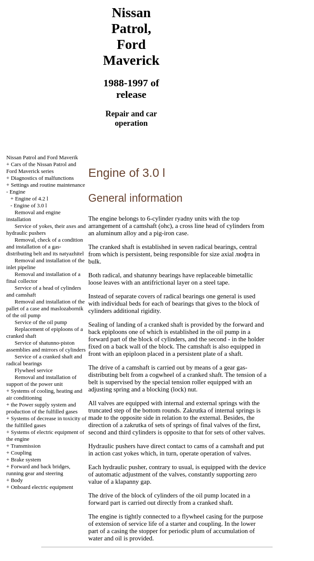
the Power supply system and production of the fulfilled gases (42, 408)
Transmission (26, 446)
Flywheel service (33, 370)
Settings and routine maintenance (48, 185)
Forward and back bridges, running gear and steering (38, 469)
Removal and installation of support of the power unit (41, 380)
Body (17, 480)
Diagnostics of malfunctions (42, 178)
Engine (17, 191)
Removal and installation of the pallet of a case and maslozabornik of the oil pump (45, 308)
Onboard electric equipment (42, 487)
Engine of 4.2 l (31, 198)
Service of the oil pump (41, 322)
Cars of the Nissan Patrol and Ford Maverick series (41, 167)
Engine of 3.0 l (30, 205)
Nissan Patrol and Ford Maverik (42, 157)
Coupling (21, 452)
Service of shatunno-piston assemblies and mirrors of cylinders (46, 346)
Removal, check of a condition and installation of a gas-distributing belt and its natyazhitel (45, 247)
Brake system (26, 459)
